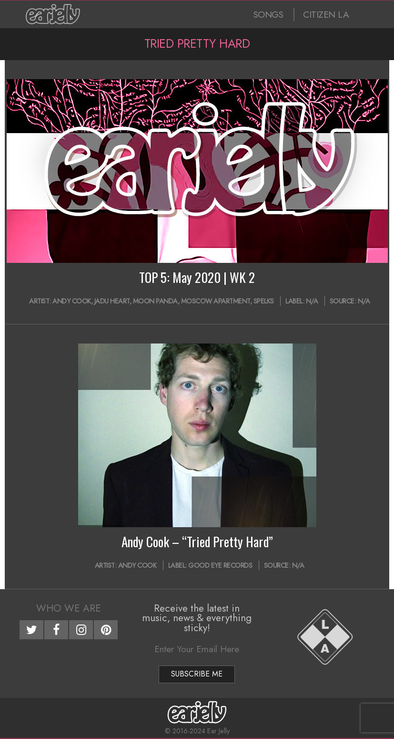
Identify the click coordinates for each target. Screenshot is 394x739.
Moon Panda (155, 301)
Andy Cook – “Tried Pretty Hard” (197, 541)
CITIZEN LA (326, 14)
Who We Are (68, 608)
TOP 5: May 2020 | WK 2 (197, 277)
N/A (312, 301)
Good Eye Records (220, 565)
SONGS (268, 14)
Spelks (263, 301)
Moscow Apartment (215, 301)
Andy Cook (71, 301)
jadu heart (112, 301)
